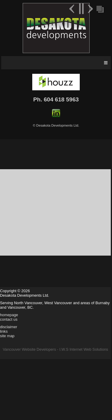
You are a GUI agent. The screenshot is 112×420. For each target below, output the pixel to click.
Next (89, 8)
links (4, 331)
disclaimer (8, 327)
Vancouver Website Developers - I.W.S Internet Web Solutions (55, 349)
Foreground (99, 8)
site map (7, 336)
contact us (8, 319)
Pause (81, 8)
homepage (9, 315)
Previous (72, 8)
